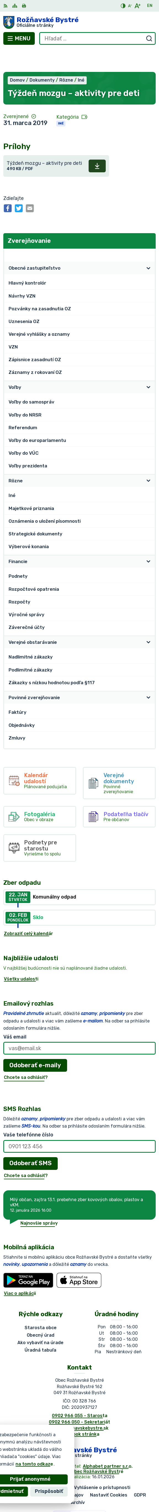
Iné (61, 101)
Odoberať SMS (30, 1140)
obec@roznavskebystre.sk (79, 1405)
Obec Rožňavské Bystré (97, 1448)
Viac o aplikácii (20, 1270)
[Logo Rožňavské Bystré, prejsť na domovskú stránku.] (79, 22)
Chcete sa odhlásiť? (26, 1055)
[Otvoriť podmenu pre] (148, 246)
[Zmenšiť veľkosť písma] (130, 6)
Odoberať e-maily (35, 1042)
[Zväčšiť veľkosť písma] (137, 6)
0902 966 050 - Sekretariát (79, 1399)
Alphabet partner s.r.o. (107, 1443)
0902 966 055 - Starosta (79, 1393)
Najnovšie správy (39, 1200)
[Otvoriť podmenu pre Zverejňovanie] (148, 232)
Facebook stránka (79, 1411)
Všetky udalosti (21, 956)
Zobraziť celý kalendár (28, 911)
